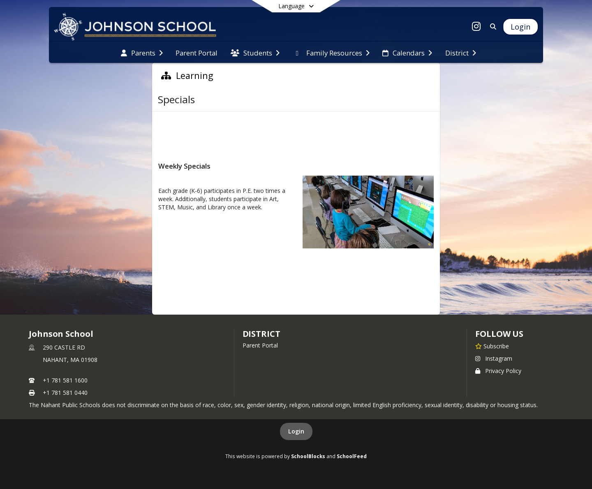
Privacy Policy (498, 371)
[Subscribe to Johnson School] (492, 345)
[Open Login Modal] (520, 27)
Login (296, 431)
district (261, 333)
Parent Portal (260, 345)
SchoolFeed (352, 456)
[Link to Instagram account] (476, 28)
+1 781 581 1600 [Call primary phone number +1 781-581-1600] (65, 380)
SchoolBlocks (308, 456)
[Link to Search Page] (491, 26)
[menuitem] (142, 52)
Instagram (493, 358)
